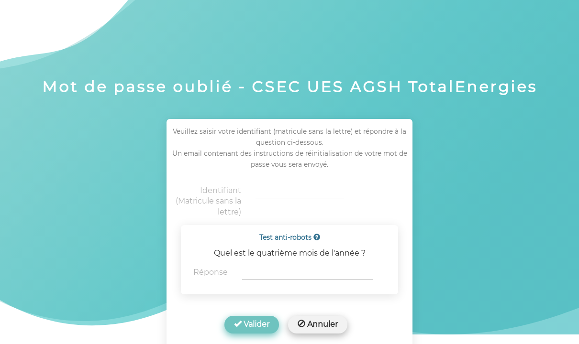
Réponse (210, 272)
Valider (251, 324)
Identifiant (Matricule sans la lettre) (208, 201)
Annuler (318, 324)
